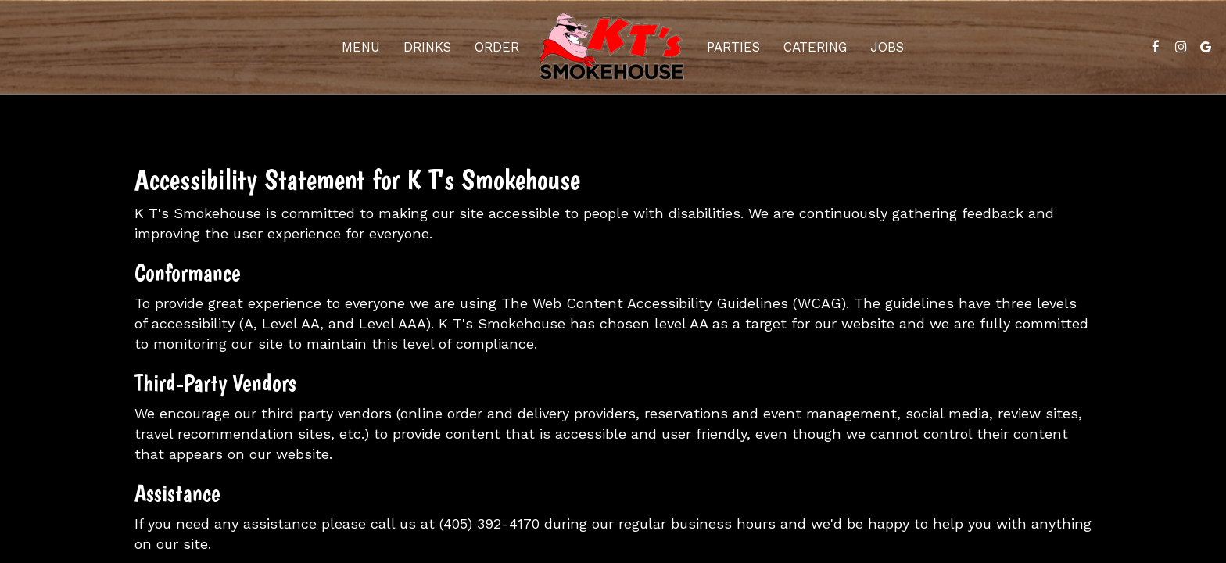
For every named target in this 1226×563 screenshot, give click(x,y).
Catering (815, 47)
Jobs (887, 47)
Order (497, 47)
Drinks (427, 47)
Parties (733, 47)
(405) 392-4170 (489, 523)
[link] (613, 47)
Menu (361, 47)
